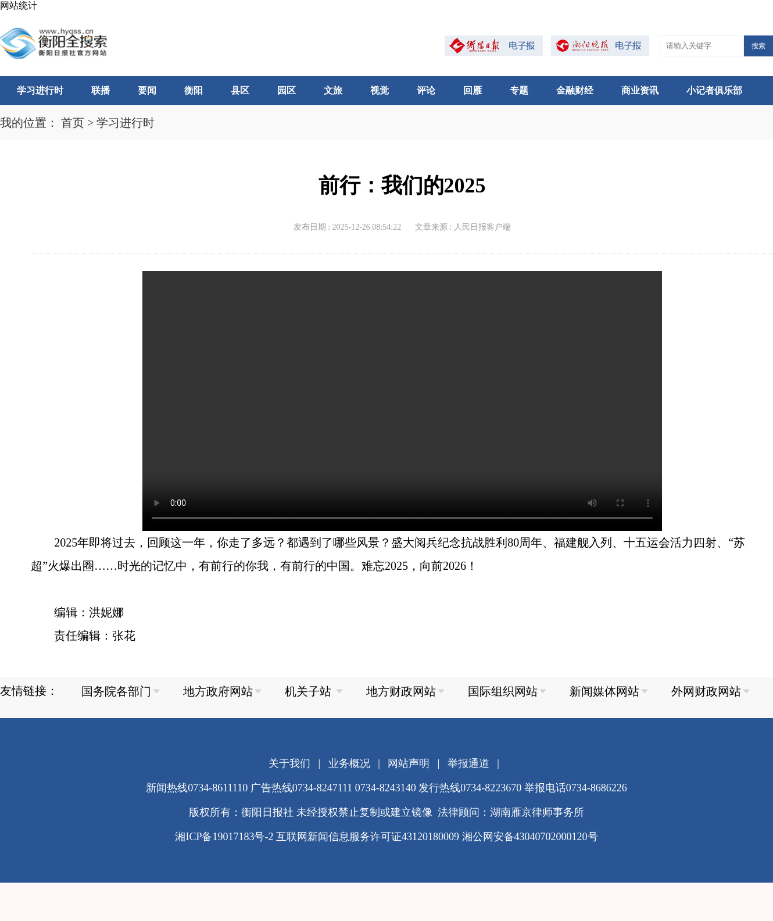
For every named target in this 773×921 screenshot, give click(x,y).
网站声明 (409, 763)
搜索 (758, 46)
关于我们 (289, 763)
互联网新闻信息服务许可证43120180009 (367, 837)
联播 (100, 90)
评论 (426, 90)
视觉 (379, 90)
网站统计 (18, 5)
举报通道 (468, 763)
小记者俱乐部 (714, 90)
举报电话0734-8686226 (575, 788)
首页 (72, 122)
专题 (519, 90)
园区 (286, 90)
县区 (240, 90)
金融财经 (574, 90)
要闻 (147, 90)
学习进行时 (40, 90)
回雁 (472, 90)
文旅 (333, 90)
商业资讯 (640, 90)
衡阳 (193, 90)
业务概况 (349, 763)
